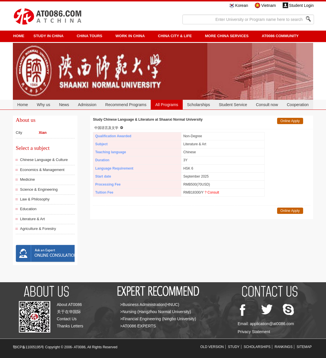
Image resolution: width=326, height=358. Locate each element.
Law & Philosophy (34, 199)
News (64, 104)
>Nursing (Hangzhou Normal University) (155, 311)
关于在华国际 (69, 311)
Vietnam (268, 5)
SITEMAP (304, 347)
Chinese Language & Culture (44, 160)
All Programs (166, 104)
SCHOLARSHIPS (257, 347)
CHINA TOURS (89, 36)
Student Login (301, 5)
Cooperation (298, 104)
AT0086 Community (280, 36)
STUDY (234, 347)
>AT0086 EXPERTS (138, 326)
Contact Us (67, 319)
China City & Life (175, 36)
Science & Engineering (39, 189)
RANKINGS (284, 347)
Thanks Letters (70, 326)
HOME (18, 36)
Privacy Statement (254, 331)
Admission (87, 104)
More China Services (227, 36)
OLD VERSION (212, 347)
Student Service (233, 104)
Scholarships (198, 104)
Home (22, 104)
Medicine (27, 179)
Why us (43, 104)
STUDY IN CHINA (48, 36)
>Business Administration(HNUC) (149, 304)
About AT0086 (69, 304)
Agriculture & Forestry (38, 228)
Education (28, 209)
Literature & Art (32, 219)
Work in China (130, 36)
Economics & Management (42, 170)
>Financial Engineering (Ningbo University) (158, 319)
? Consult (211, 192)
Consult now (267, 104)
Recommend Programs (125, 104)
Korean (241, 5)
